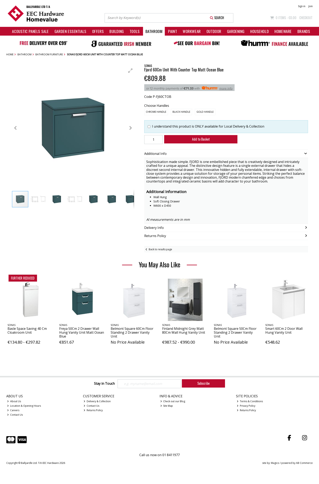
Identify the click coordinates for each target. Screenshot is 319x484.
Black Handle (181, 112)
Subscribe (203, 383)
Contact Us (15, 414)
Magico (275, 463)
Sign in (301, 6)
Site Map (166, 406)
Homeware (283, 31)
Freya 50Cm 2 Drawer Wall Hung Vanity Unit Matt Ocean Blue (81, 332)
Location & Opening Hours (24, 406)
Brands (303, 31)
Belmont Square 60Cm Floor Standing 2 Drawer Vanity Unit (132, 332)
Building (116, 31)
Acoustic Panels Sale (30, 31)
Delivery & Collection (97, 401)
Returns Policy (93, 410)
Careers (13, 410)
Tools (135, 31)
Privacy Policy (246, 406)
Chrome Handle (156, 112)
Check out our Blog (172, 401)
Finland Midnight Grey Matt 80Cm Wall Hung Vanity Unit (183, 330)
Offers (98, 31)
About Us (14, 401)
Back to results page (160, 249)
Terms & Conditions (250, 401)
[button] (130, 70)
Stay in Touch (104, 384)
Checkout (305, 17)
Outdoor (213, 31)
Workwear (192, 31)
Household (259, 31)
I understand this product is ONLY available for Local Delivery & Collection (208, 126)
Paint (172, 31)
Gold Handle (205, 112)
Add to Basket (201, 139)
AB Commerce (304, 463)
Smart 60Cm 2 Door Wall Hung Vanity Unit (284, 330)
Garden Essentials (70, 31)
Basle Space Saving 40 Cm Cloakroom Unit (27, 330)
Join (310, 6)
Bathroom (154, 31)
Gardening (236, 31)
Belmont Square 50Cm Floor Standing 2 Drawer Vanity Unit (235, 332)
